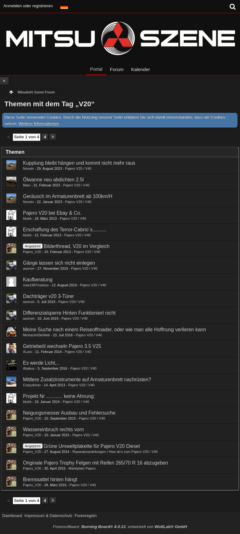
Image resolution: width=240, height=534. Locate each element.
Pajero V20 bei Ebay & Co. (52, 213)
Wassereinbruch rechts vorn (53, 429)
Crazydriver (32, 385)
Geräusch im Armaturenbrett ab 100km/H (67, 196)
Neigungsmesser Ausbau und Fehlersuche (69, 413)
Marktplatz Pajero (82, 468)
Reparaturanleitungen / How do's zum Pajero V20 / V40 (115, 452)
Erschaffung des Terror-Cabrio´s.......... (64, 229)
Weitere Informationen (39, 123)
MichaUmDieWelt (36, 335)
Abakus (29, 368)
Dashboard (12, 515)
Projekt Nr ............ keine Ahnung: (59, 396)
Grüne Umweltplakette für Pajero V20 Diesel (91, 446)
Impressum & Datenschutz (48, 515)
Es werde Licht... (41, 363)
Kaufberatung (38, 279)
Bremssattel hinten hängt (50, 479)
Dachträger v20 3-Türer (48, 296)
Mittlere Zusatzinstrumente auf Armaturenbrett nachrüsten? (87, 379)
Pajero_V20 (32, 252)
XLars (27, 352)
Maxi (26, 185)
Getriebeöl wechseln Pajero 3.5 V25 (62, 346)
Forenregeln (86, 515)
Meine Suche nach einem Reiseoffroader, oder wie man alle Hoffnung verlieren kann (114, 329)
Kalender (140, 69)
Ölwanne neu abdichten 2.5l (53, 179)
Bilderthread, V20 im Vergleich (76, 246)
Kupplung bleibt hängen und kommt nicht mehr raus (79, 163)
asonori (28, 268)
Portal (96, 69)
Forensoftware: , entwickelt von (120, 526)
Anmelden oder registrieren (28, 5)
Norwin (28, 168)
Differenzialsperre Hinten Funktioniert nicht (69, 313)
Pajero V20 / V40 (78, 168)
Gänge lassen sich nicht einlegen (59, 263)
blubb (27, 218)
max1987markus (36, 285)
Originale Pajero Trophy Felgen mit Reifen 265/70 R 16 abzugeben (95, 462)
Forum (116, 69)
